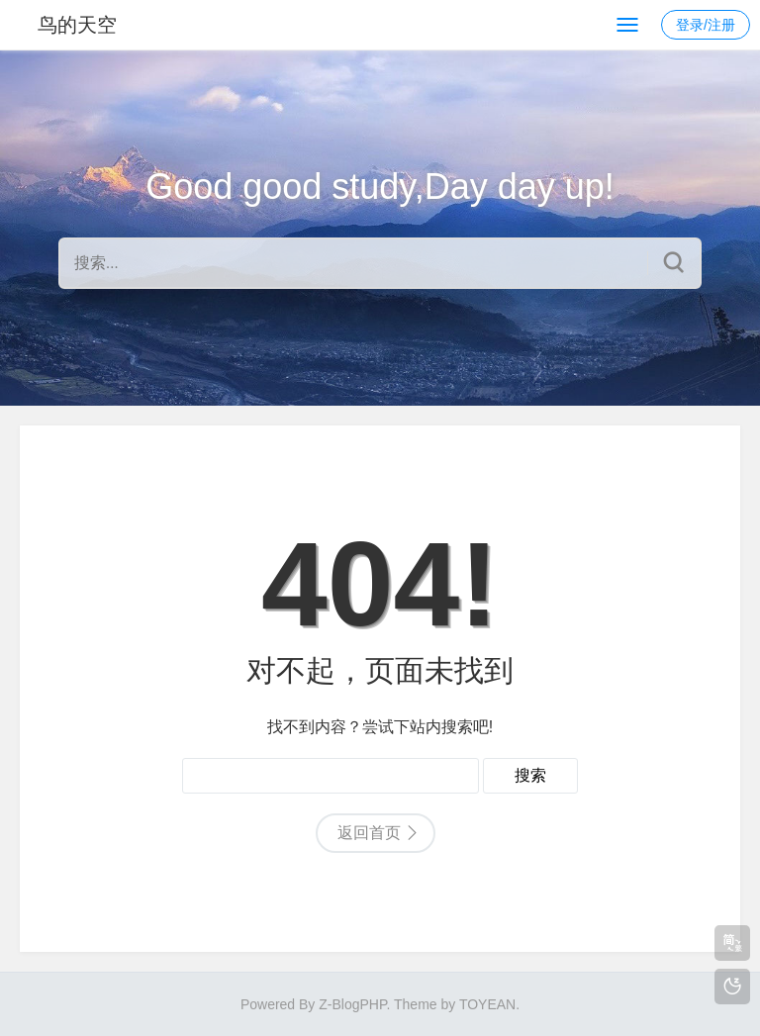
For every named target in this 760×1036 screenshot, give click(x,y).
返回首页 (369, 832)
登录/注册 (705, 25)
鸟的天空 (77, 25)
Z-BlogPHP (352, 1004)
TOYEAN (487, 1004)
